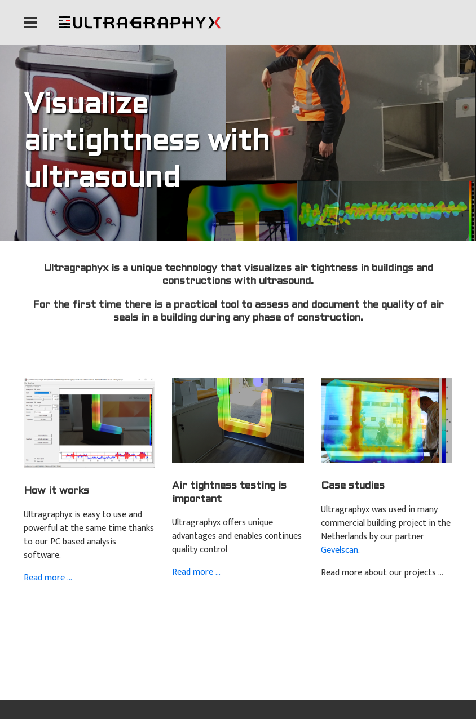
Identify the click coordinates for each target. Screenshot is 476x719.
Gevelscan (339, 550)
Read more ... (48, 577)
